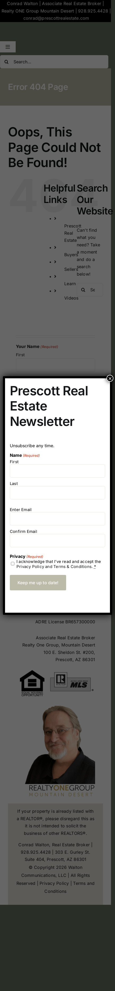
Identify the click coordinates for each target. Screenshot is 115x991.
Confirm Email (23, 531)
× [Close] (110, 378)
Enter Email (21, 509)
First (14, 461)
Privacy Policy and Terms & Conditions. (54, 566)
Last (14, 483)
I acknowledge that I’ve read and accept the (58, 564)
